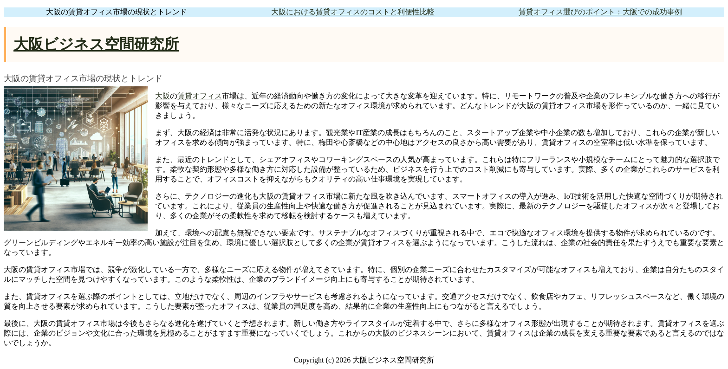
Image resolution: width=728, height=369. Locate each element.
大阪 (162, 96)
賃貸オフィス (199, 96)
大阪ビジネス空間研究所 (96, 44)
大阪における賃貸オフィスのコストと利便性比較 (353, 12)
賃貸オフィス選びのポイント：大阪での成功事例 (600, 12)
